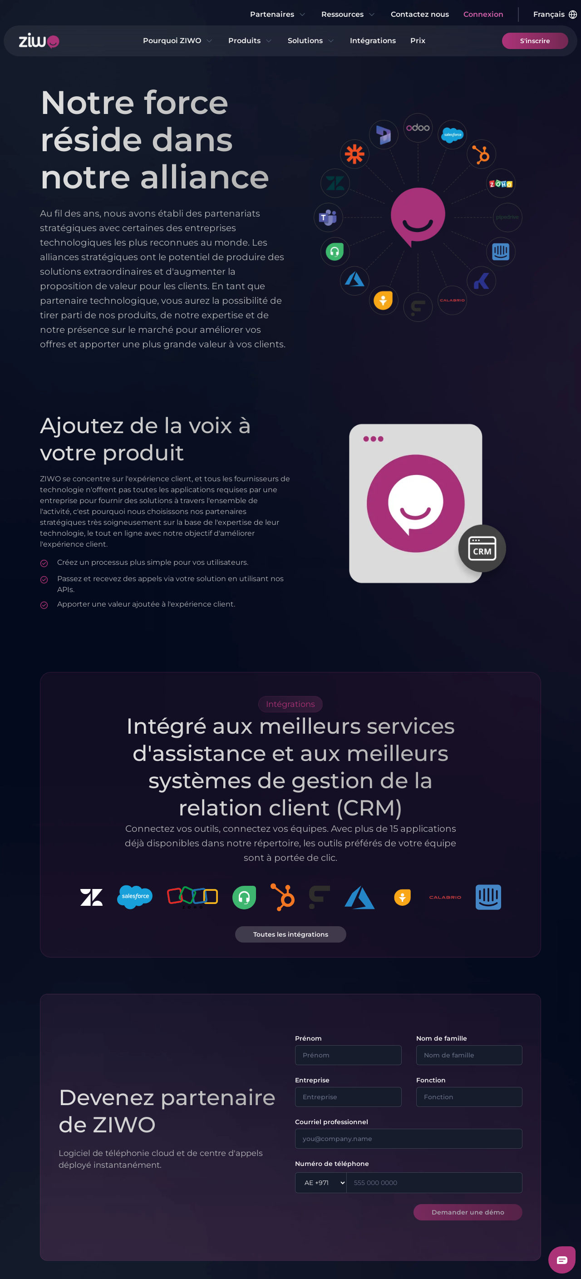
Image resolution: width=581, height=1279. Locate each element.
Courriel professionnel (331, 1122)
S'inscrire (535, 41)
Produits (250, 40)
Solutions (311, 40)
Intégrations (373, 40)
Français (555, 14)
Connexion (483, 14)
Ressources (348, 14)
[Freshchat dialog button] (562, 1260)
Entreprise (312, 1080)
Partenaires (278, 14)
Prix (417, 40)
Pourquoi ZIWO (178, 40)
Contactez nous (420, 14)
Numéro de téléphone (332, 1164)
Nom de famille (441, 1038)
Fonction (431, 1080)
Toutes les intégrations (290, 934)
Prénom (308, 1038)
